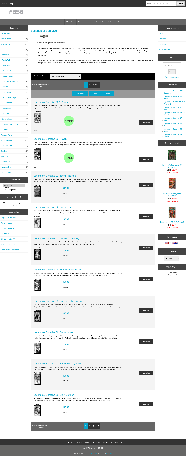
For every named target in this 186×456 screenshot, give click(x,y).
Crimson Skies (14, 162)
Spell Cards (14, 71)
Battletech (14, 156)
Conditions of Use (7, 228)
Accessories (14, 103)
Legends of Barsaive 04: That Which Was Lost (58, 269)
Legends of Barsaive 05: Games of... (172, 136)
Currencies (172, 251)
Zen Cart (109, 453)
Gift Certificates (14, 172)
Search (172, 57)
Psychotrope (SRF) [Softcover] (172, 215)
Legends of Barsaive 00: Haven (50, 138)
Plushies (14, 114)
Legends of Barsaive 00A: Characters (53, 102)
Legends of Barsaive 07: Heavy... (172, 119)
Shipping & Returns (8, 218)
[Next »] (96, 84)
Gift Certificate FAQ (8, 239)
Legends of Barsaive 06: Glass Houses (54, 332)
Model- (95, 93)
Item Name (80, 93)
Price (108, 93)
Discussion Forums (85, 22)
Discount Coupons (8, 244)
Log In (12, 4)
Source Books (14, 76)
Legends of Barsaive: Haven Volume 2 (174, 103)
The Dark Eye (14, 167)
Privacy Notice (6, 223)
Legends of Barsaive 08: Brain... (172, 130)
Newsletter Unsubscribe (10, 250)
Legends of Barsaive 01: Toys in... (172, 108)
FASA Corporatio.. (14, 190)
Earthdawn (163, 44)
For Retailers (14, 33)
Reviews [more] (14, 197)
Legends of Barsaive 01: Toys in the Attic (55, 175)
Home (4, 4)
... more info (146, 122)
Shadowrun (14, 151)
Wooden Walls (6, 135)
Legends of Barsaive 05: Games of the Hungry (58, 301)
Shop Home (70, 22)
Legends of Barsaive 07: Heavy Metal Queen (57, 363)
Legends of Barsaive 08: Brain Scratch (54, 395)
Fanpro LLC (14, 188)
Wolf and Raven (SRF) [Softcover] (172, 187)
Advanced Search (172, 77)
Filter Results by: (38, 76)
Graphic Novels (14, 92)
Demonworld (14, 129)
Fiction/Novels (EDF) (14, 124)
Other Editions (14, 119)
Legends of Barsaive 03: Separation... (172, 125)
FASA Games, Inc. (91, 453)
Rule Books (14, 65)
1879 (14, 49)
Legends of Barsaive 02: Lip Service (52, 207)
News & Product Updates (105, 22)
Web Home (121, 22)
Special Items (14, 39)
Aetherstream (14, 44)
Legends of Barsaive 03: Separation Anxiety (56, 238)
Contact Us (5, 234)
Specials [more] (172, 143)
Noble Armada (14, 140)
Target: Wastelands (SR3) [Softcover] (172, 159)
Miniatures (14, 108)
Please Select (14, 185)
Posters (14, 87)
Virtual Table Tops (14, 98)
